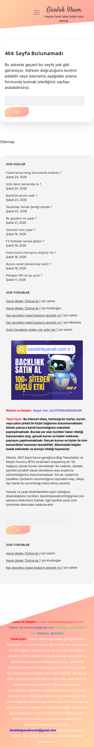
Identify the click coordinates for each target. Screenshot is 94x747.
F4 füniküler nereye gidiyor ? (25, 241)
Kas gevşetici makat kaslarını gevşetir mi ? (34, 315)
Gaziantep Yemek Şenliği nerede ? (29, 207)
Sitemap (7, 141)
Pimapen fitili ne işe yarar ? (24, 275)
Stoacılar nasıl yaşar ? (20, 230)
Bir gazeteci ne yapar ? (21, 218)
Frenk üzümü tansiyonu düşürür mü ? (31, 252)
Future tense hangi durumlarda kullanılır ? (34, 173)
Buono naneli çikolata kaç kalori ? (28, 264)
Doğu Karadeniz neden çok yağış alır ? (32, 329)
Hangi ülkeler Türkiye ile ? (23, 301)
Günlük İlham (64, 10)
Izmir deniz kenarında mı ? (23, 184)
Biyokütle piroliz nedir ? (21, 195)
